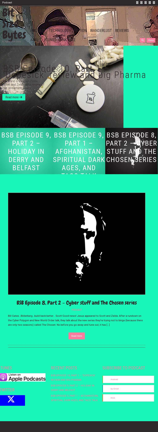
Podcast (77, 309)
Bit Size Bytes (14, 23)
